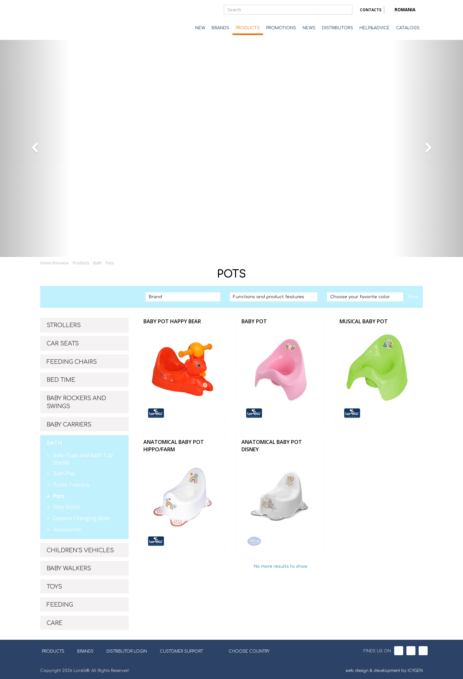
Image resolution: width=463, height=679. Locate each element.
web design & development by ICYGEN (384, 671)
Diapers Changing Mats (81, 518)
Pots (110, 263)
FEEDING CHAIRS (72, 362)
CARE (54, 623)
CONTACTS (370, 10)
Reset (413, 297)
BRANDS (220, 28)
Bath (97, 263)
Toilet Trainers (71, 484)
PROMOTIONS (281, 28)
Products (81, 263)
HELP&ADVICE (374, 28)
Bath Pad (64, 473)
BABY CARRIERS (69, 424)
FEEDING (60, 604)
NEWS (309, 28)
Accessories (67, 529)
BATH (54, 442)
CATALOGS (408, 28)
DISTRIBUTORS (337, 28)
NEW (200, 28)
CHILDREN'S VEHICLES (80, 550)
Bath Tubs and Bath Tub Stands (83, 459)
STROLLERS (64, 325)
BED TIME (61, 380)
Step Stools (66, 506)
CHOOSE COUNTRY (245, 650)
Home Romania (54, 263)
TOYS (54, 586)
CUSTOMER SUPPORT (181, 651)
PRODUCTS (248, 28)
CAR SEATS (63, 343)
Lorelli (66, 20)
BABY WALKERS (69, 568)
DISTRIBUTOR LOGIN (126, 651)
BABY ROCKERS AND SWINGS (76, 402)
